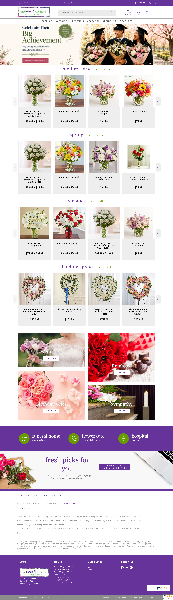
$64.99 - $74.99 (69, 253)
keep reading (69, 504)
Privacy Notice (120, 598)
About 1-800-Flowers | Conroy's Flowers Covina (39, 495)
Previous (15, 101)
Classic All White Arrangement (34, 244)
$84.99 (104, 121)
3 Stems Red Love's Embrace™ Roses (138, 178)
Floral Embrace (138, 111)
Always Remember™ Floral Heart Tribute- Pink (34, 311)
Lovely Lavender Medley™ (104, 178)
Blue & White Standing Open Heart (69, 310)
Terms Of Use (107, 598)
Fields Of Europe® (69, 111)
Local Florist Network (136, 598)
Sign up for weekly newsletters (114, 467)
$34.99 (138, 187)
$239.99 (34, 319)
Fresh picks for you (67, 468)
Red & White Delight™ (69, 243)
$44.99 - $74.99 (69, 121)
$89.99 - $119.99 (35, 121)
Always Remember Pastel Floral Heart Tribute (138, 311)
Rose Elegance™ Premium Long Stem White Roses (34, 113)
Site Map (150, 598)
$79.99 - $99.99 (34, 253)
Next (158, 101)
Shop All (102, 69)
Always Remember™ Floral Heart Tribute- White (103, 311)
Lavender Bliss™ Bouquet (104, 112)
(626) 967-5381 (27, 3)
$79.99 (138, 121)
